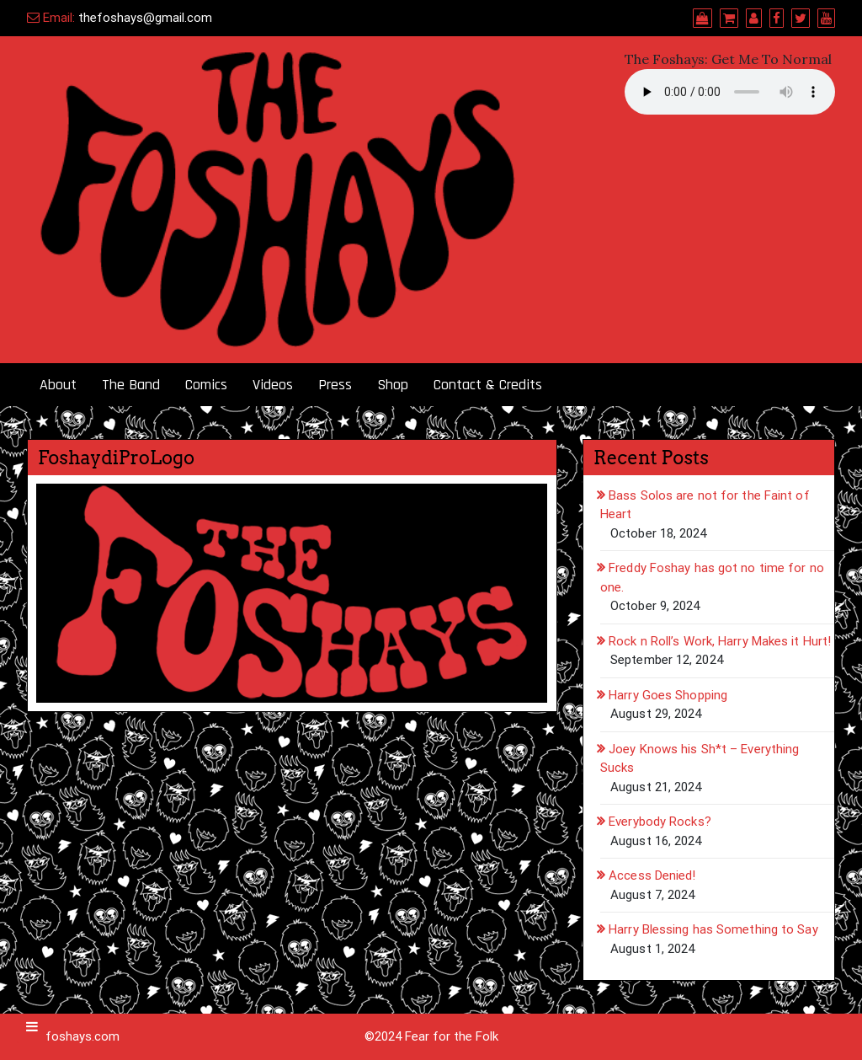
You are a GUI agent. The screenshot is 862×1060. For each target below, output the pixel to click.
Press (335, 384)
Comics (206, 384)
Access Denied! (652, 875)
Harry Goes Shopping (668, 695)
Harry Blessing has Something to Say (713, 929)
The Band (131, 384)
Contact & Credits (488, 384)
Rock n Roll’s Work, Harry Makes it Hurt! (720, 641)
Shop (392, 384)
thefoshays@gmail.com (145, 17)
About (58, 384)
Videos (273, 384)
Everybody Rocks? (660, 821)
